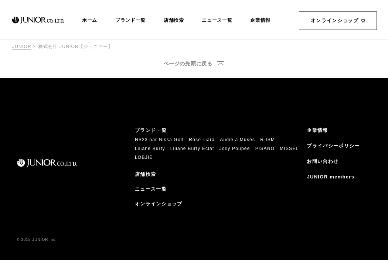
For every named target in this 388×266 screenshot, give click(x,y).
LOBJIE (144, 157)
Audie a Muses (237, 139)
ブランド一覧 (130, 20)
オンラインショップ (338, 20)
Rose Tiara (202, 139)
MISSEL (289, 148)
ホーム (89, 20)
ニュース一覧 (217, 20)
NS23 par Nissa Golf (159, 139)
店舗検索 (174, 20)
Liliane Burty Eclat (192, 148)
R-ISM (267, 139)
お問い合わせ (322, 161)
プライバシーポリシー (333, 146)
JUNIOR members (330, 177)
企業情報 (260, 20)
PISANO (265, 148)
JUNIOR (21, 46)
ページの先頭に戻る (187, 63)
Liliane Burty (150, 148)
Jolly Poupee (234, 148)
